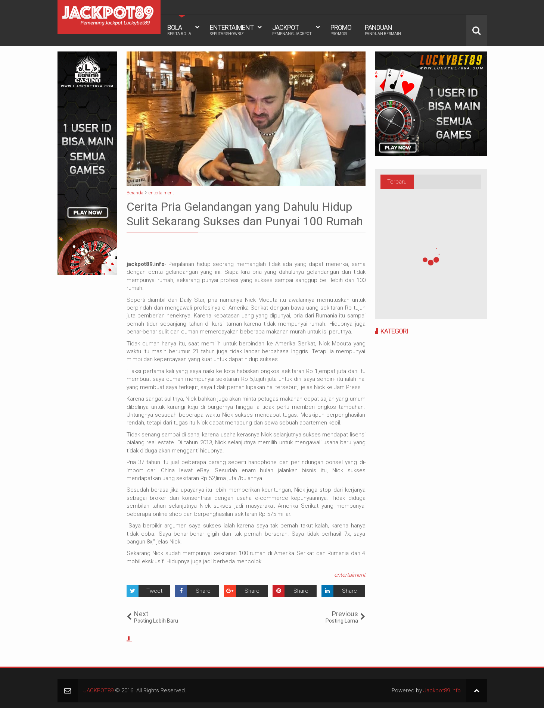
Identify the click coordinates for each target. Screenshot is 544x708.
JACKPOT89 (99, 690)
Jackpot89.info (442, 690)
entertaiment (350, 574)
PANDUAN (383, 30)
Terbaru (397, 181)
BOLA (179, 30)
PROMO (340, 30)
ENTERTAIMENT (232, 30)
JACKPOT (291, 30)
